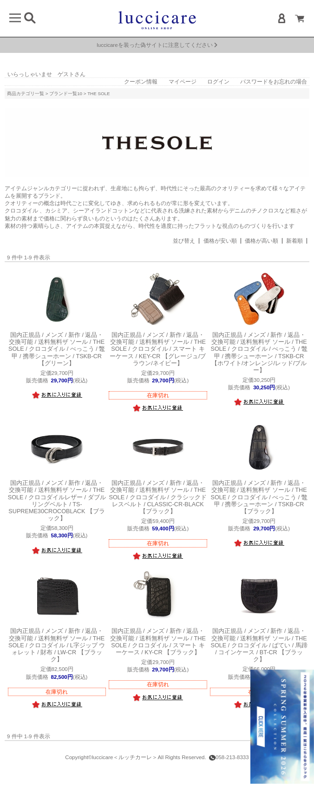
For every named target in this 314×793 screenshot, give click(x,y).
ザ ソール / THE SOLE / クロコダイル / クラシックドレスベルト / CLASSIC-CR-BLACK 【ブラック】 (158, 497)
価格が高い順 (261, 241)
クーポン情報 (140, 81)
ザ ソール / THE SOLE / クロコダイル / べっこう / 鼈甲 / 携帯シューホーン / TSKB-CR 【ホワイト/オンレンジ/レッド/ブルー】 (259, 353)
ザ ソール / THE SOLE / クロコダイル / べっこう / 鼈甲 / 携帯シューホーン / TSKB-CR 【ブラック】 (259, 497)
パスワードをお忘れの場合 (273, 81)
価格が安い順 (220, 241)
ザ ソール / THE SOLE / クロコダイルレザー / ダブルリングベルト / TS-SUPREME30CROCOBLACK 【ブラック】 (57, 501)
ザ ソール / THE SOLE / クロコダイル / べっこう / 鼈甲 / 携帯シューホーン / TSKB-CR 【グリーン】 (56, 349)
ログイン (218, 81)
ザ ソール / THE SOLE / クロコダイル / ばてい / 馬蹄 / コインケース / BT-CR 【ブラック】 (259, 645)
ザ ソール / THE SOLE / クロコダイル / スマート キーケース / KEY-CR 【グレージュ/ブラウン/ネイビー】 (158, 349)
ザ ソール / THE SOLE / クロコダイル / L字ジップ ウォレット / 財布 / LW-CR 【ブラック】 (56, 645)
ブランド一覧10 (65, 93)
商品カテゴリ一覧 (25, 93)
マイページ (182, 81)
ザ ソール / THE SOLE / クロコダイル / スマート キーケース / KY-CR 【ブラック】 (158, 642)
